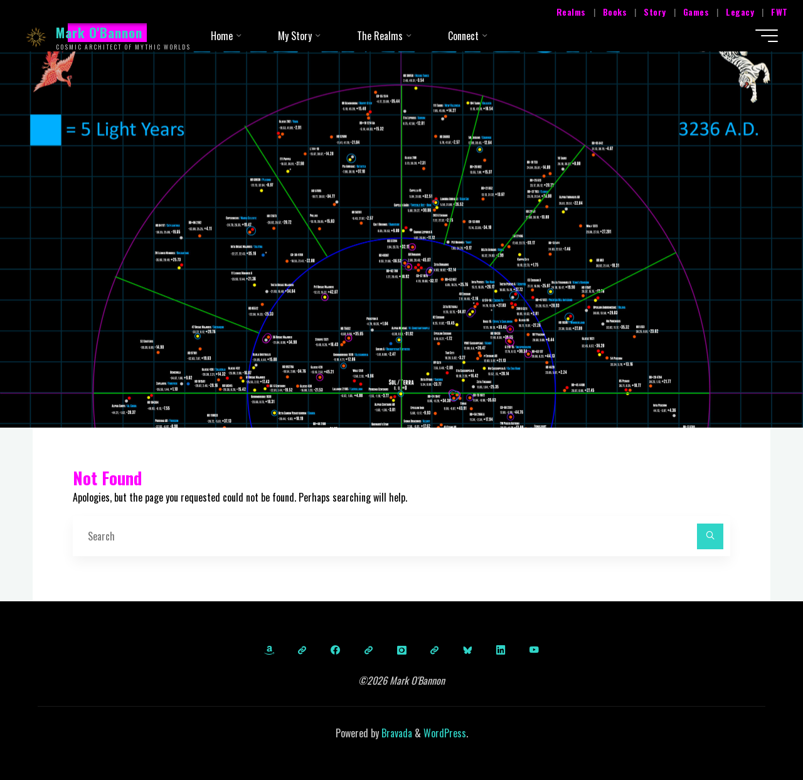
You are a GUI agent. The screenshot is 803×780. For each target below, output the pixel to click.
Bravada (395, 732)
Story (655, 11)
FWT (779, 11)
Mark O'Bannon (99, 32)
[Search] (710, 537)
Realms (571, 11)
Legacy (740, 11)
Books (615, 11)
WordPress (444, 732)
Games (696, 11)
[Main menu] (766, 35)
